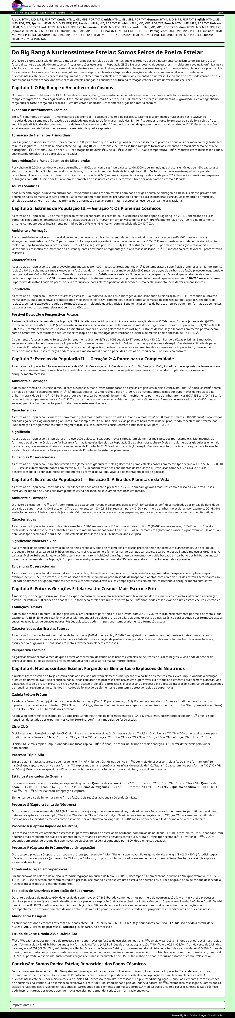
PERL (186, 1015)
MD (33, 19)
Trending (61, 12)
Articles (23, 12)
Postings (34, 12)
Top (52, 12)
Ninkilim (219, 1015)
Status (70, 12)
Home (15, 12)
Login (220, 12)
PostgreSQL (204, 1015)
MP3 (40, 19)
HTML (26, 19)
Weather (44, 12)
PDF (47, 19)
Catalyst (194, 1015)
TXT (53, 19)
